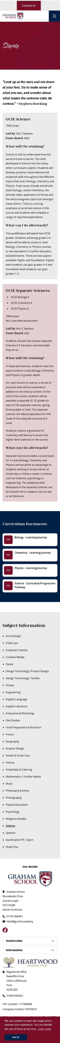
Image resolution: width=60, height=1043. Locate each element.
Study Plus (12, 847)
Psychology (12, 811)
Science (10, 826)
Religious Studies (16, 819)
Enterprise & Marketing (20, 713)
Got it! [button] (15, 1037)
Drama (10, 685)
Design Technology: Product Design (27, 671)
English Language (16, 699)
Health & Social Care (18, 755)
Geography (12, 741)
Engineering (13, 692)
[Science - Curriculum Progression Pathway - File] (30, 585)
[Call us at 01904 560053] (13, 996)
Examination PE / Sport (19, 840)
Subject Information (24, 625)
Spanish (10, 833)
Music (9, 783)
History (10, 762)
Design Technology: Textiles (23, 678)
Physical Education (17, 804)
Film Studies (13, 720)
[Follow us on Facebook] (5, 930)
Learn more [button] (44, 1029)
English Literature (16, 706)
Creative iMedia (15, 657)
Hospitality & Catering (19, 769)
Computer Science (16, 650)
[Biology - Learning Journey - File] (30, 539)
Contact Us (29, 5)
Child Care (12, 643)
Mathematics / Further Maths (23, 776)
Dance (9, 664)
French (10, 734)
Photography (14, 797)
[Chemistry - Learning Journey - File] (30, 555)
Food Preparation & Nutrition (23, 727)
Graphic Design (15, 748)
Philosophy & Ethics (17, 790)
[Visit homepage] (13, 16)
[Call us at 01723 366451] (13, 916)
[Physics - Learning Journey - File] (30, 570)
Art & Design (13, 636)
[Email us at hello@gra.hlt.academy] (18, 921)
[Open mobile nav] (54, 16)
